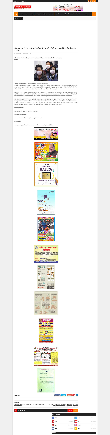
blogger (66, 417)
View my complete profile (76, 71)
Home (15, 1)
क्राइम (32, 14)
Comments (89, 104)
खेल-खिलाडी (38, 14)
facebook (61, 417)
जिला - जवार (71, 14)
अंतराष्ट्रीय (21, 14)
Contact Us (23, 1)
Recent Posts (77, 104)
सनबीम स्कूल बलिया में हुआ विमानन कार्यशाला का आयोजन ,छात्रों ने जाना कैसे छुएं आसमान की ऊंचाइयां (86, 184)
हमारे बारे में (85, 14)
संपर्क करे (78, 14)
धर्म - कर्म (64, 14)
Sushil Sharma (30, 433)
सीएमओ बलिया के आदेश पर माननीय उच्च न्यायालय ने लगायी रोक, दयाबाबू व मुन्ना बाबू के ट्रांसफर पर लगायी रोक (86, 78)
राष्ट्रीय (27, 14)
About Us (18, 1)
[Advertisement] (55, 32)
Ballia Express (76, 69)
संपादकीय (51, 14)
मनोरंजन (45, 14)
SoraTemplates (20, 433)
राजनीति (57, 14)
